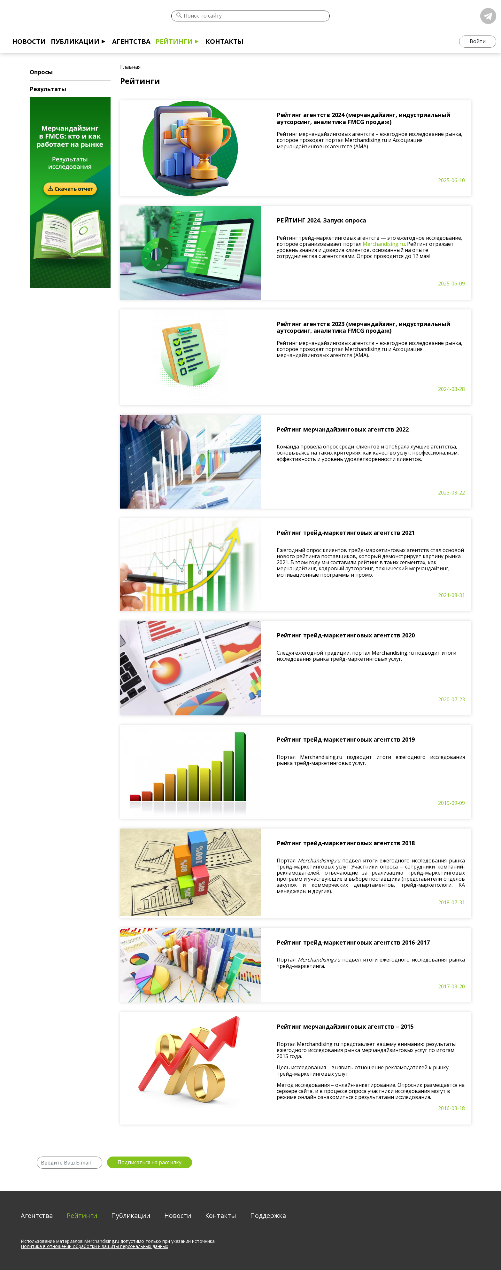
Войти (478, 41)
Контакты (224, 41)
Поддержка (268, 1215)
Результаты (48, 89)
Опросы (41, 72)
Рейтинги (174, 41)
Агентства (131, 41)
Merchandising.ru (384, 243)
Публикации (75, 41)
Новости (29, 41)
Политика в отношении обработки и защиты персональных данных (94, 1246)
